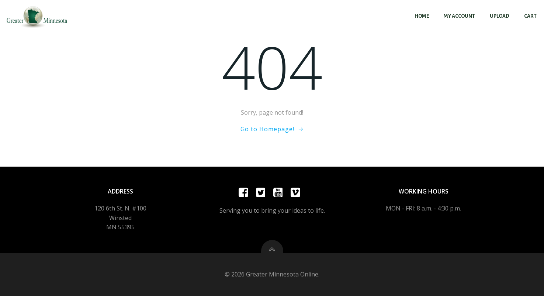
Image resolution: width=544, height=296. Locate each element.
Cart (530, 16)
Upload (499, 16)
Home (422, 16)
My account (459, 16)
